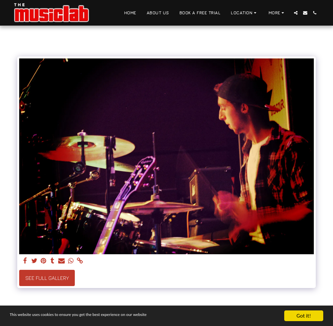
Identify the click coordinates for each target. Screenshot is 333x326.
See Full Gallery (47, 278)
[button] (244, 13)
